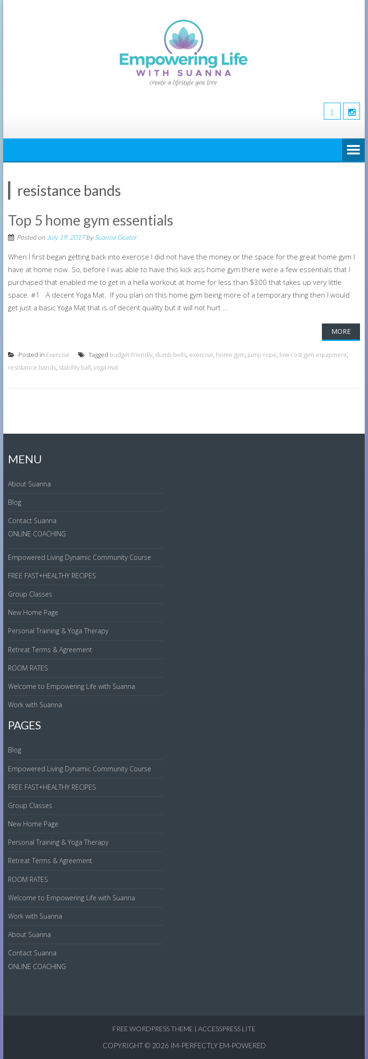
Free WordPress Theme (152, 1029)
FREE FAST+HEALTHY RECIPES (52, 575)
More (341, 331)
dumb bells (170, 354)
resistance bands (32, 367)
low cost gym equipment (313, 354)
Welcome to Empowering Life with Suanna (71, 686)
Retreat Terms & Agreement (50, 649)
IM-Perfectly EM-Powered (218, 1045)
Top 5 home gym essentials (90, 219)
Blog (14, 502)
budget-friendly (131, 354)
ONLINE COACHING (37, 533)
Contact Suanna (32, 520)
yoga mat (106, 367)
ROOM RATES (28, 667)
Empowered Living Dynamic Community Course (79, 557)
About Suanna (29, 483)
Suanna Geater (116, 237)
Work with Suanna (35, 704)
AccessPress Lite (227, 1029)
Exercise (58, 354)
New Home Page (33, 612)
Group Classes (30, 594)
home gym (230, 354)
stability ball (75, 367)
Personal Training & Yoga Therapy (58, 630)
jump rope (262, 354)
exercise (201, 354)
